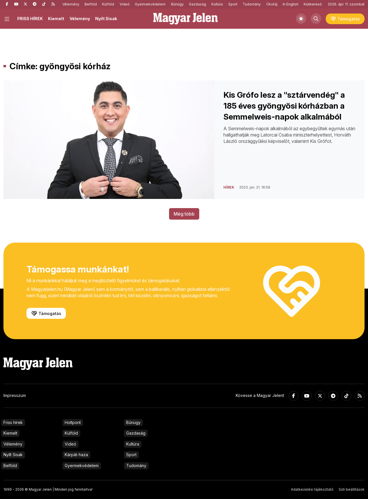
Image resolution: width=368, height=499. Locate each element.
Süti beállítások (352, 489)
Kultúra (217, 4)
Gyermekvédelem (150, 4)
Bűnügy (177, 4)
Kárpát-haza (76, 454)
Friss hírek (13, 422)
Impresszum (14, 395)
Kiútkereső (313, 4)
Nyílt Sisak (106, 18)
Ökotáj (271, 4)
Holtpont (73, 422)
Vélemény (70, 4)
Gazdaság (197, 4)
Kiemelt (56, 18)
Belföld (91, 4)
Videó (125, 4)
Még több (184, 214)
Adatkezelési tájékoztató (312, 489)
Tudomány (252, 4)
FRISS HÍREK (30, 18)
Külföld (108, 4)
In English (290, 4)
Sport (232, 4)
